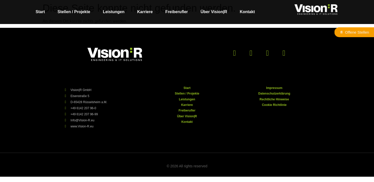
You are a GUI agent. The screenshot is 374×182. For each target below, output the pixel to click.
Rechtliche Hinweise (274, 99)
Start (40, 12)
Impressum (274, 88)
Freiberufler (176, 12)
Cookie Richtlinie (274, 105)
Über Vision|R (214, 12)
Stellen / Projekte (74, 12)
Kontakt (247, 12)
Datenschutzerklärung (274, 93)
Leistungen (113, 12)
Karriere (145, 12)
